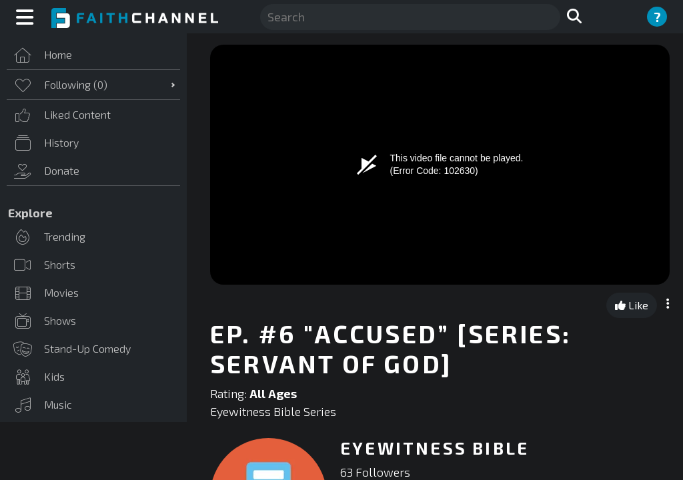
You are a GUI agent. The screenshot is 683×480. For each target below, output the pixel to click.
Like (631, 305)
